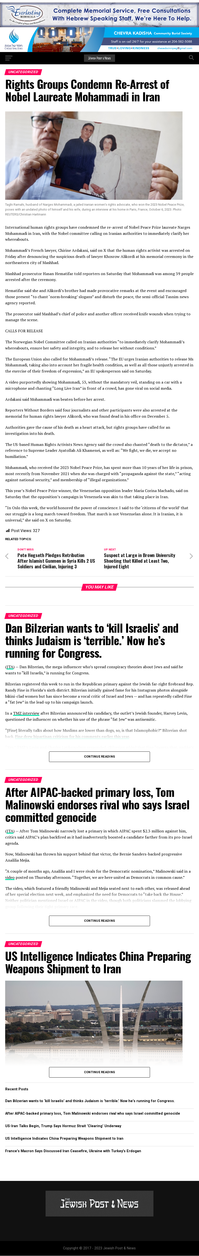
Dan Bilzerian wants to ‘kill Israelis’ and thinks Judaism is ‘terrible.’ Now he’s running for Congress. (90, 1101)
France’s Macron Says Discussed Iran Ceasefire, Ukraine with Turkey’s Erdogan (73, 1151)
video (10, 877)
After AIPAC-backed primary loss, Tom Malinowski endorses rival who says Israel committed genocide (92, 1114)
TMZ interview (26, 713)
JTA (10, 667)
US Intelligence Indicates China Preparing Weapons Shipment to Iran (64, 1139)
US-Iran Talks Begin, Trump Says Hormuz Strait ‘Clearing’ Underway (63, 1126)
